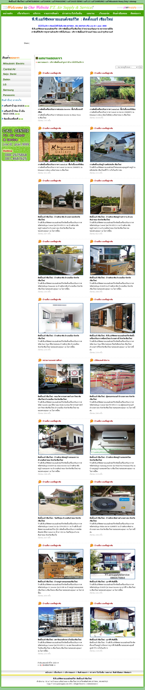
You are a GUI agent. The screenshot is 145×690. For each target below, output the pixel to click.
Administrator (92, 684)
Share (26, 43)
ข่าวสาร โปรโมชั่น (97, 672)
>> (54, 665)
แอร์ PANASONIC (59, 1)
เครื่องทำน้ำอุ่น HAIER (14, 106)
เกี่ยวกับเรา (58, 672)
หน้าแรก (48, 672)
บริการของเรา (70, 672)
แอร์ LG (87, 1)
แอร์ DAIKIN (45, 1)
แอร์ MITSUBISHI (32, 1)
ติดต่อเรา (127, 672)
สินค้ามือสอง (118, 672)
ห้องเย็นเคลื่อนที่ (11, 119)
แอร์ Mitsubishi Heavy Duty (117, 1)
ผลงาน (108, 672)
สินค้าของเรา (82, 672)
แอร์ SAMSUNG (97, 1)
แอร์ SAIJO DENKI (74, 1)
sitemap (132, 1)
